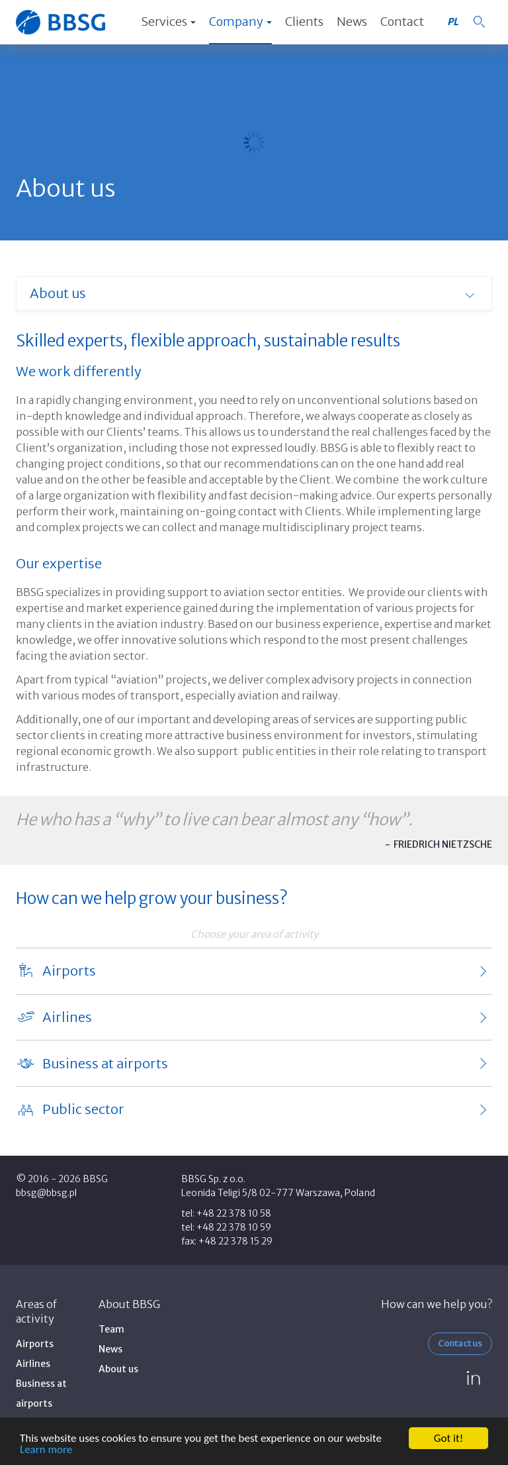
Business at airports (41, 1393)
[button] (479, 22)
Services (168, 21)
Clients (304, 21)
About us (118, 1369)
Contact (402, 21)
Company (240, 21)
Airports (35, 1344)
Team (111, 1329)
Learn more (46, 1450)
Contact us (460, 1343)
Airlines (33, 1364)
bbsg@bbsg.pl (46, 1193)
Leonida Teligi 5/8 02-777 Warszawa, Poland (278, 1193)
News (352, 21)
